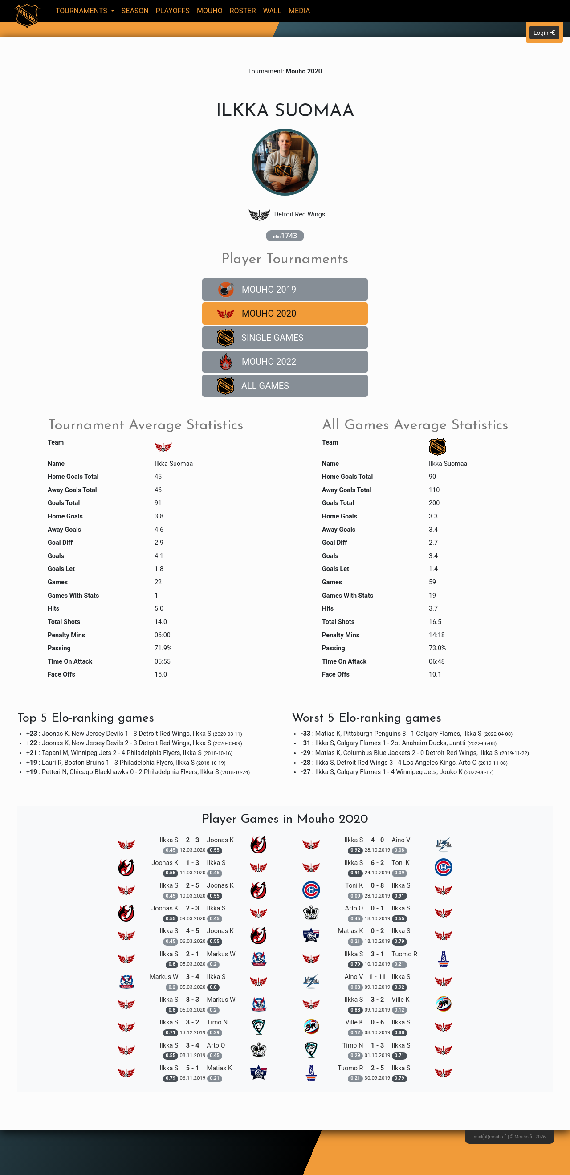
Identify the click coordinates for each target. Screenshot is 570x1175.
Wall (272, 11)
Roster (243, 11)
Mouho (210, 11)
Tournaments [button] (82, 11)
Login (544, 32)
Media (299, 11)
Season (135, 11)
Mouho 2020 (256, 313)
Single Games (260, 338)
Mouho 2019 (256, 289)
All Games (253, 386)
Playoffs (173, 11)
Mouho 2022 (256, 362)
